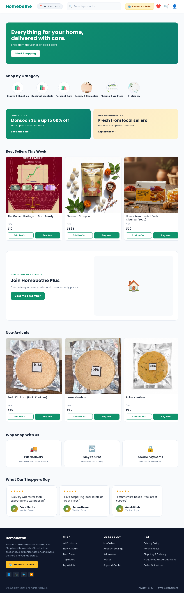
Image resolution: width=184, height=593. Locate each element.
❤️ (158, 6)
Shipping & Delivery (155, 554)
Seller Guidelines (153, 565)
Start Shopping (25, 53)
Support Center (112, 565)
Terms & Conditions (167, 587)
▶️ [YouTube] (31, 574)
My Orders (110, 543)
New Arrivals (70, 548)
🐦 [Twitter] (24, 574)
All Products (70, 543)
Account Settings (113, 548)
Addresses (110, 554)
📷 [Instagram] (16, 574)
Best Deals (69, 554)
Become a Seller (21, 564)
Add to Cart (20, 235)
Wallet (107, 559)
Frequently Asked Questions (160, 559)
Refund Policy (151, 548)
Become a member (28, 296)
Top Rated (69, 559)
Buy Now (47, 235)
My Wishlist (69, 565)
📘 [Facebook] (8, 574)
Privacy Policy (152, 543)
